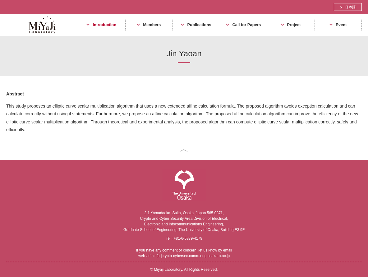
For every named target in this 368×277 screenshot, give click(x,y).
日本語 (348, 7)
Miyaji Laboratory (39, 35)
